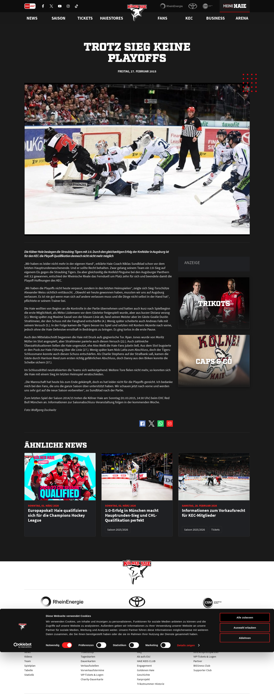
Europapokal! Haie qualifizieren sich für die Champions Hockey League (57, 515)
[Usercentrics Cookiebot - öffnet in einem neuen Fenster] (22, 689)
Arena (242, 18)
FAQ (139, 652)
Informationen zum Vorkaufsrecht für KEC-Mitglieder (213, 513)
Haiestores (111, 18)
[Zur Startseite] (137, 14)
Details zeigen (186, 689)
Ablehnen (245, 681)
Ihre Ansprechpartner (206, 652)
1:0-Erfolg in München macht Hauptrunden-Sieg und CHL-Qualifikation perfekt (131, 515)
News (27, 652)
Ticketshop (87, 652)
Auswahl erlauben (245, 671)
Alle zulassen (244, 661)
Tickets (85, 18)
